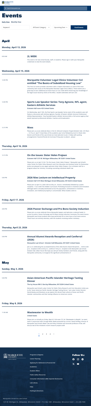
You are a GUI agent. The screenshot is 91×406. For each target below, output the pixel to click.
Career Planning (35, 359)
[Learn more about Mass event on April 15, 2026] (30, 127)
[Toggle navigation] (87, 3)
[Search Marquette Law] (45, 8)
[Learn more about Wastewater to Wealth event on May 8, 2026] (40, 312)
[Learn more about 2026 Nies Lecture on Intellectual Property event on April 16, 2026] (51, 177)
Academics (33, 367)
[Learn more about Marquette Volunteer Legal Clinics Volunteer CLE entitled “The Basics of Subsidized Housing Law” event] (55, 81)
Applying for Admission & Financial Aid (42, 363)
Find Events (79, 27)
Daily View (6, 22)
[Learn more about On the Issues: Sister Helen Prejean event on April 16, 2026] (47, 155)
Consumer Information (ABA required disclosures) (46, 379)
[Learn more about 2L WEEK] (32, 56)
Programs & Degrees (36, 355)
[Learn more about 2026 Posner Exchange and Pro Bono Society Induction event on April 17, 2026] (58, 208)
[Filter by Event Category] (41, 27)
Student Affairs (35, 371)
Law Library (34, 383)
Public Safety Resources (38, 375)
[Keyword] (16, 27)
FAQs (31, 387)
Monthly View (16, 22)
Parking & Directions (36, 391)
